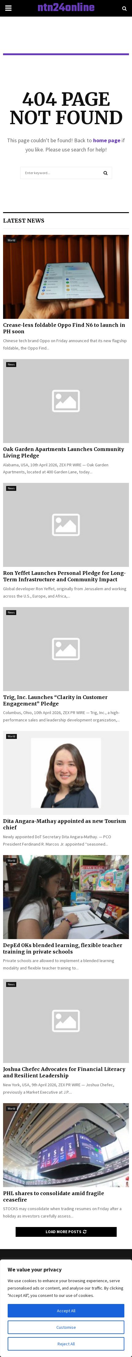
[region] (66, 1308)
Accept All (66, 1310)
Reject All (66, 1344)
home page (106, 140)
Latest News (23, 220)
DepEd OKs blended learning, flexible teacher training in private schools (62, 948)
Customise (66, 1327)
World (11, 240)
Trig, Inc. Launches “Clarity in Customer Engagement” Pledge (55, 700)
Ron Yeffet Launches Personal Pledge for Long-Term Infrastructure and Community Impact (64, 576)
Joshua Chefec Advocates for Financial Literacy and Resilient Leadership (64, 1072)
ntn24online (66, 8)
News (11, 364)
